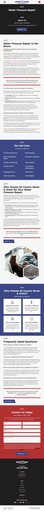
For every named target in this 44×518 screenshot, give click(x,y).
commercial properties (8, 55)
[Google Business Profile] (20, 463)
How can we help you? (8, 402)
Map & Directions (22, 442)
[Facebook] (23, 463)
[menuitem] (5, 474)
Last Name (25, 388)
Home (22, 448)
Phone (5, 391)
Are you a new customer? (9, 399)
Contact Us (22, 457)
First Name (6, 388)
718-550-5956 (22, 433)
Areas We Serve (22, 455)
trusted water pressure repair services (17, 62)
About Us (22, 450)
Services (22, 452)
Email (24, 391)
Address (5, 395)
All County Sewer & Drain (14, 60)
